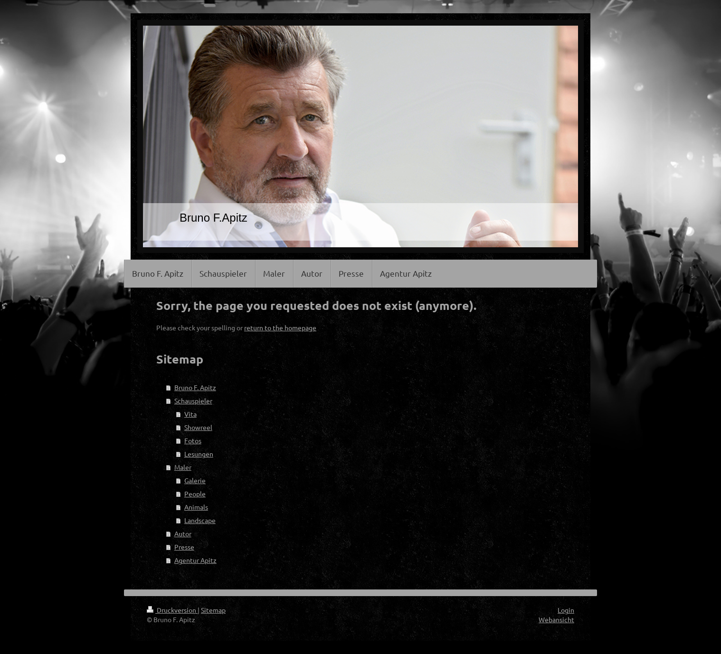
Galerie (195, 480)
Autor (182, 533)
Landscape (200, 520)
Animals (196, 507)
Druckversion (172, 610)
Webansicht (556, 619)
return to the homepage (280, 327)
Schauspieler (193, 400)
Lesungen (198, 453)
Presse (184, 546)
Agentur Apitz (195, 560)
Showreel (198, 427)
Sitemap (213, 610)
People (195, 493)
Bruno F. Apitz (195, 387)
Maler (182, 467)
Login (566, 610)
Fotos (192, 440)
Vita (190, 414)
